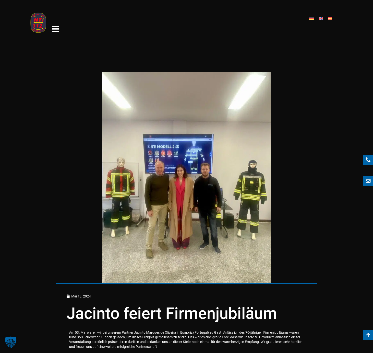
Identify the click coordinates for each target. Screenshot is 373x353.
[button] (11, 342)
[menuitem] (311, 14)
